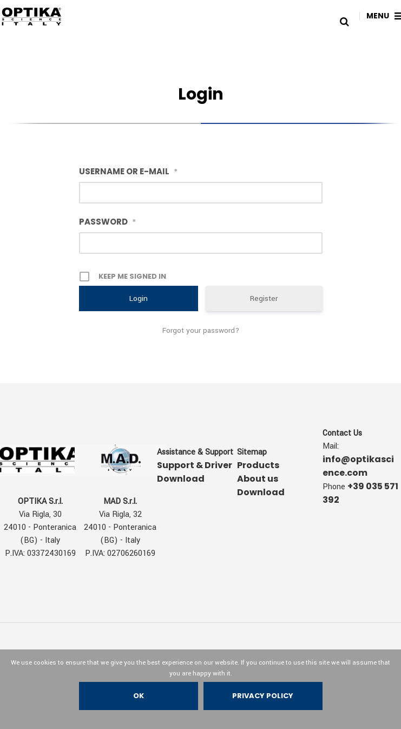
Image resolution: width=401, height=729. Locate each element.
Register (264, 298)
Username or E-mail (128, 172)
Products (258, 465)
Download (261, 492)
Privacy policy (262, 696)
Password (107, 222)
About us (257, 478)
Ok (138, 696)
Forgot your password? (200, 330)
